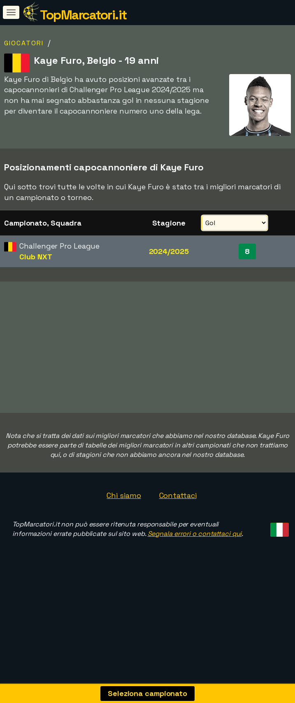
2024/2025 (169, 251)
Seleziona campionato (147, 693)
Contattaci (178, 518)
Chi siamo (124, 518)
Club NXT (35, 256)
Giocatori (24, 43)
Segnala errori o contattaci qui (195, 556)
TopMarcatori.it (83, 15)
